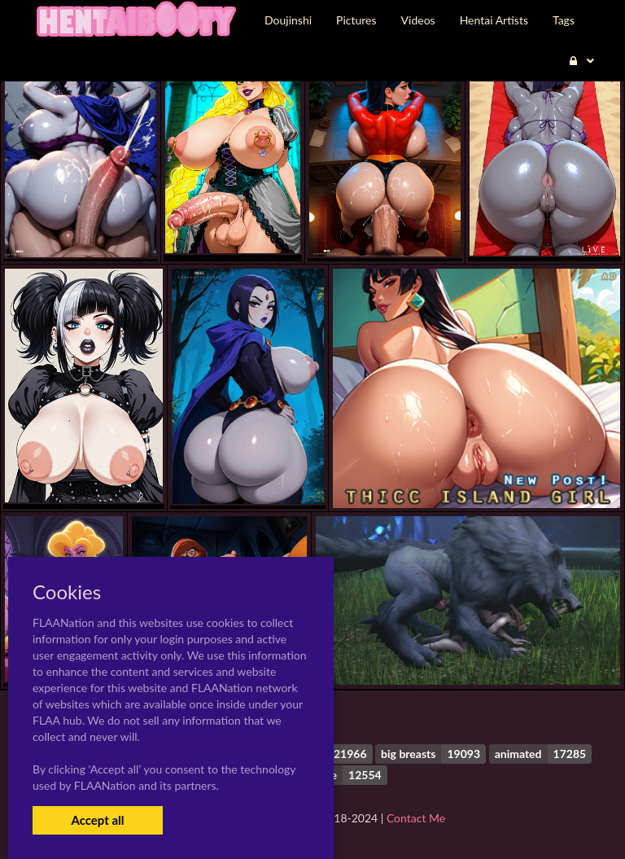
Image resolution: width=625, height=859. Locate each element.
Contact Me (416, 818)
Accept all (97, 820)
